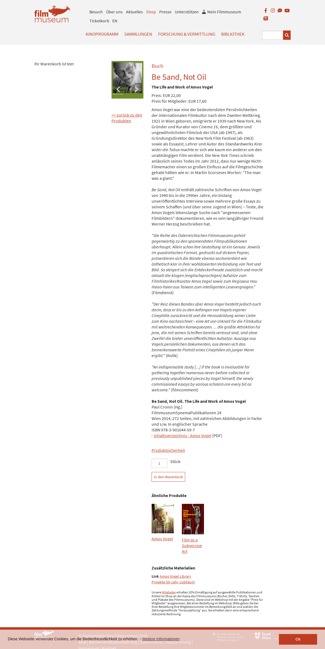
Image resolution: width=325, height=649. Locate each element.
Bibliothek (233, 34)
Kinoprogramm (102, 34)
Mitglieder (169, 592)
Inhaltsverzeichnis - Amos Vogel (182, 435)
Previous (118, 88)
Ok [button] (298, 639)
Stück (175, 461)
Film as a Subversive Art (192, 545)
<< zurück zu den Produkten (127, 117)
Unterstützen (187, 11)
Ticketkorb (99, 20)
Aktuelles (134, 11)
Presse (165, 11)
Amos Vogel (162, 538)
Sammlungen (138, 34)
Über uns (114, 11)
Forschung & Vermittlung (186, 34)
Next (136, 88)
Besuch (96, 11)
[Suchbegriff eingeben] (272, 35)
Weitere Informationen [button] (160, 639)
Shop (151, 11)
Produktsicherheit (168, 450)
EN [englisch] (114, 20)
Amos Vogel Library (175, 576)
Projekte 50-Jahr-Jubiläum (173, 582)
